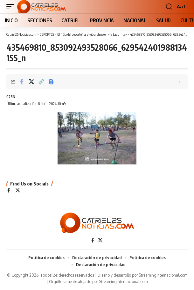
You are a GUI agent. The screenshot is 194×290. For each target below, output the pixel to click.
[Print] (51, 81)
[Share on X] (31, 81)
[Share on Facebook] (21, 81)
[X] (17, 190)
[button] (11, 6)
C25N (10, 96)
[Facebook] (8, 190)
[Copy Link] (41, 81)
